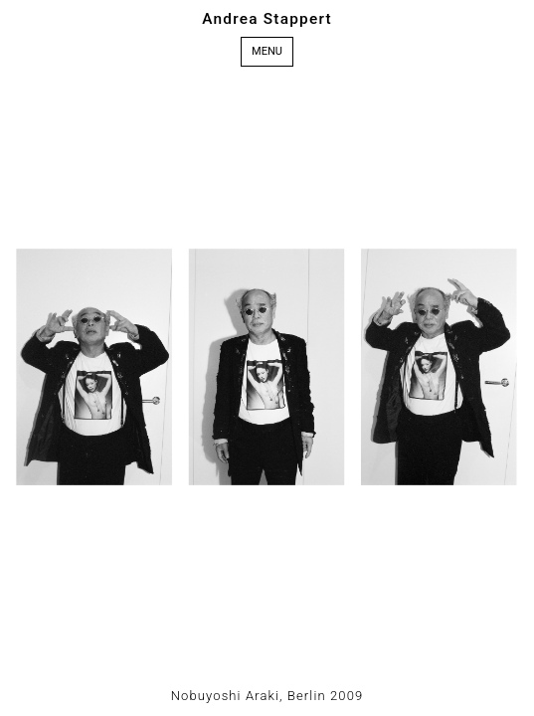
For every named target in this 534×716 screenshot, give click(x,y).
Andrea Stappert (267, 19)
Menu (267, 51)
